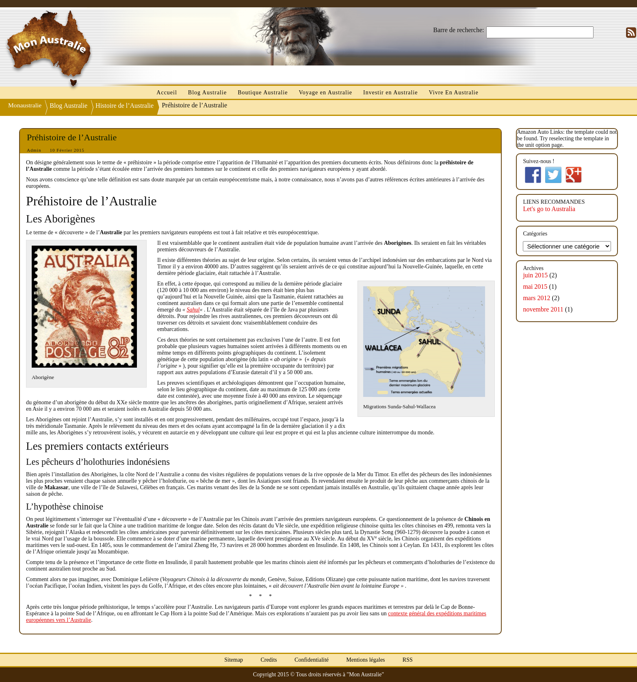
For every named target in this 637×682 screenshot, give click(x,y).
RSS (408, 660)
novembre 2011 (543, 309)
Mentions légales (365, 660)
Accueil (166, 92)
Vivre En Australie (454, 92)
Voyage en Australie (326, 92)
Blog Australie (207, 92)
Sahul (192, 310)
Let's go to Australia (549, 208)
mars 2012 (536, 297)
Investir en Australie (390, 92)
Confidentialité (312, 660)
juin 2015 (535, 275)
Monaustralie (25, 104)
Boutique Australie (263, 92)
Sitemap (233, 660)
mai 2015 (535, 286)
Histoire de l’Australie (125, 105)
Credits (268, 660)
